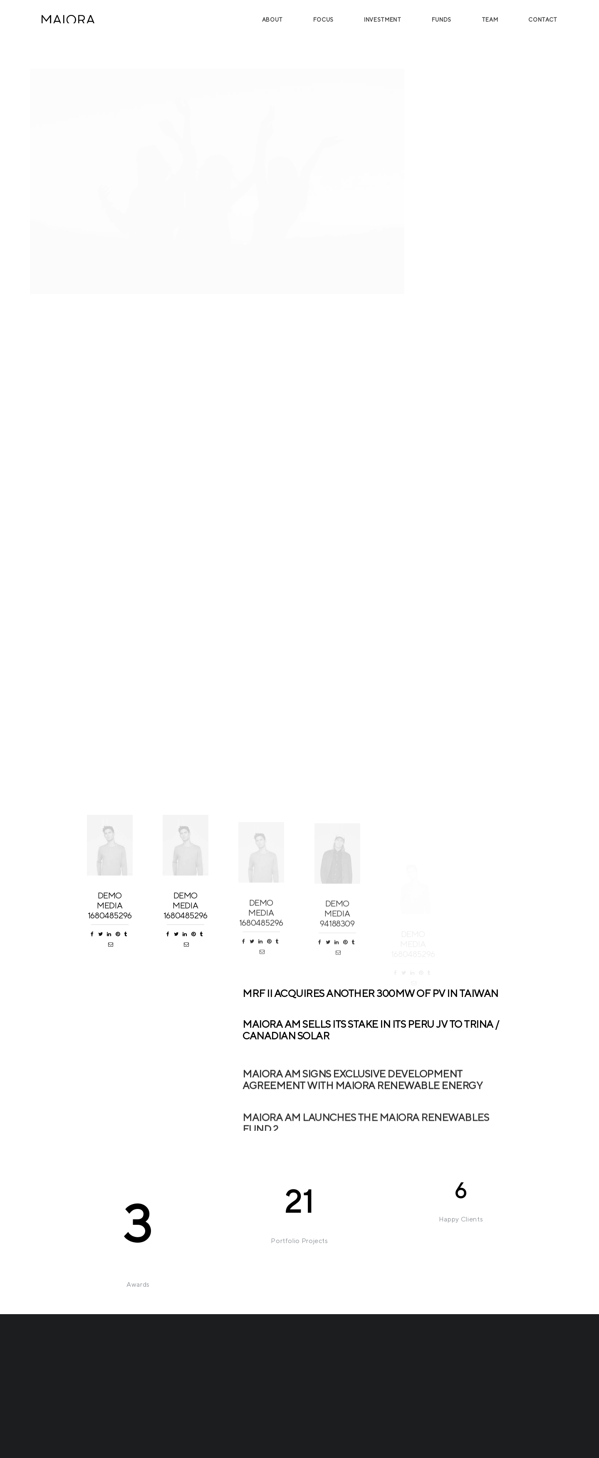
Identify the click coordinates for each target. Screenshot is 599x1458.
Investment (382, 20)
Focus (323, 20)
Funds (441, 20)
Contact (542, 20)
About (272, 20)
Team (490, 20)
